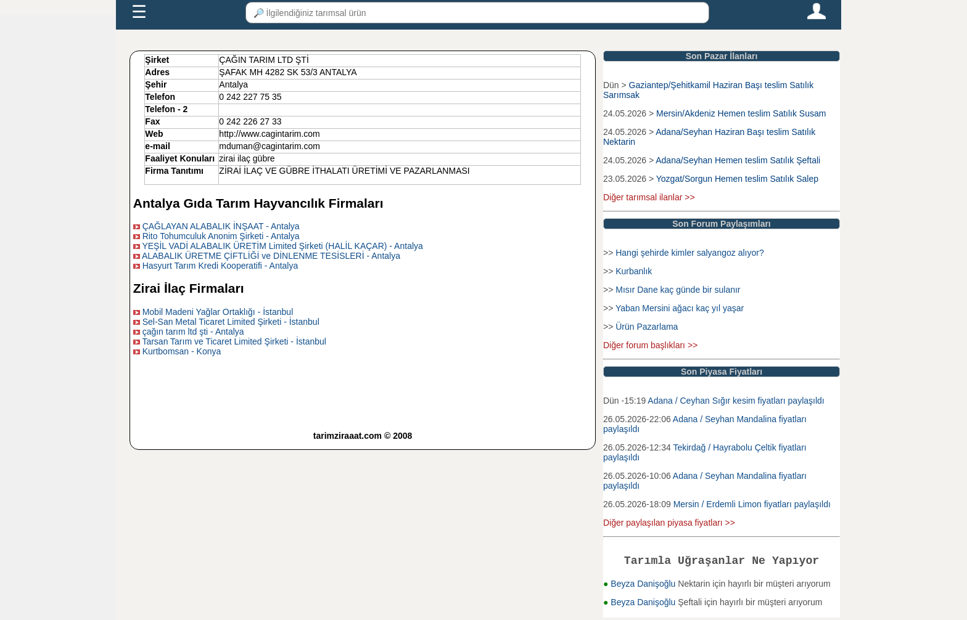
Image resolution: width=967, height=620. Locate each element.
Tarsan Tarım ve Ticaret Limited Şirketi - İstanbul (234, 341)
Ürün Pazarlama (646, 327)
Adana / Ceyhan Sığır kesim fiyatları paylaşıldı (736, 401)
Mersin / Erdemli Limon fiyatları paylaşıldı (752, 504)
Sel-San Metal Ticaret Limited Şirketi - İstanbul (230, 322)
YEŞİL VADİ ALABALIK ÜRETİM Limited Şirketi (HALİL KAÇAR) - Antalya (282, 246)
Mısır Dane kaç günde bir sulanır (677, 290)
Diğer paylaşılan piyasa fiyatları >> (669, 523)
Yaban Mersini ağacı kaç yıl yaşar (679, 308)
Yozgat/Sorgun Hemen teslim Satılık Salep (737, 179)
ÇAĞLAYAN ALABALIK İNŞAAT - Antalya (221, 226)
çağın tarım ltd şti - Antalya (193, 332)
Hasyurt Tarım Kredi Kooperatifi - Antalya (220, 266)
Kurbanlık (633, 271)
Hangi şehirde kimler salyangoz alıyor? (689, 253)
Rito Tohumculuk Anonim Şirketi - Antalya (221, 236)
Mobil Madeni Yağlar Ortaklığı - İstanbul (218, 312)
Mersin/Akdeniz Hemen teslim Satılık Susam (741, 113)
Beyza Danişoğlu (644, 586)
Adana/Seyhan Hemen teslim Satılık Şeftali (738, 160)
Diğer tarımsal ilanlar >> (649, 197)
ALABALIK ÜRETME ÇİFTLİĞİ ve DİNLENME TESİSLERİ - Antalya (271, 256)
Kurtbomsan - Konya (181, 351)
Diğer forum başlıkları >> (650, 345)
